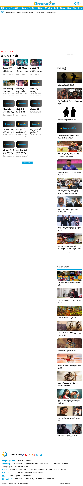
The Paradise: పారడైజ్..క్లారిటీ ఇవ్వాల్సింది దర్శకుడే (70, 102)
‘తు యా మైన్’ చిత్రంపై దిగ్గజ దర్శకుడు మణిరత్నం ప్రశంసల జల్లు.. (68, 210)
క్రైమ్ (74, 8)
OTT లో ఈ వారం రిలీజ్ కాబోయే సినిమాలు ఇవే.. (69, 284)
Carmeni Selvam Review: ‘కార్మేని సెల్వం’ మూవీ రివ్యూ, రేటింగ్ (68, 136)
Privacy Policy (29, 478)
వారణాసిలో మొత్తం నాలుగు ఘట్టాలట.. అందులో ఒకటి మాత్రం (68, 384)
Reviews (28, 472)
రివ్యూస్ (62, 8)
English (20, 460)
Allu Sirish (13, 52)
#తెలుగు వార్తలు (10, 12)
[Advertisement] (42, 32)
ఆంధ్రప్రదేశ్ (16, 8)
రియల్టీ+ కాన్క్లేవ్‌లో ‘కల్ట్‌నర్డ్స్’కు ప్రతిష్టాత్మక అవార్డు (69, 229)
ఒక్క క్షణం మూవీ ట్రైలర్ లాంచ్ (35, 131)
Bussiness (26, 475)
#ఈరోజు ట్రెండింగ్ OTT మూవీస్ (25, 12)
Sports (18, 475)
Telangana (28, 469)
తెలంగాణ (25, 8)
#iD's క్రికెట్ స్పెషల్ (51, 12)
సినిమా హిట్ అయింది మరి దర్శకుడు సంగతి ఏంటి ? (69, 366)
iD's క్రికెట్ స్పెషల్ (7, 466)
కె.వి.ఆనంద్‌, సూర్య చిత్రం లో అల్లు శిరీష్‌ (7, 111)
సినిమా (40, 8)
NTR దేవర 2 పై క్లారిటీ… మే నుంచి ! (68, 435)
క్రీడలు (69, 8)
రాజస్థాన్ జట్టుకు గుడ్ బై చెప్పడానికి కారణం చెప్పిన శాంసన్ (69, 173)
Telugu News (5, 52)
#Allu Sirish (9, 56)
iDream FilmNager (41, 463)
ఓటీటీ (56, 8)
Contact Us (40, 478)
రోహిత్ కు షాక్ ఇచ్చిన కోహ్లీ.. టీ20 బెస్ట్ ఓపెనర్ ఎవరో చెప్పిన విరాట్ (68, 155)
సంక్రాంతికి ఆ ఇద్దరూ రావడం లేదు (67, 119)
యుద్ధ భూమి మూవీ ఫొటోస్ (20, 110)
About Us (18, 478)
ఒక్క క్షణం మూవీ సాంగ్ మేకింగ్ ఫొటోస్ (22, 152)
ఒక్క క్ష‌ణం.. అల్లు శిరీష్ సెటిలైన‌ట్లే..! (8, 131)
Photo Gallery (38, 472)
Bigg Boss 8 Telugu (21, 466)
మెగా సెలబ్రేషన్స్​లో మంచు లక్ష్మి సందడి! (9, 91)
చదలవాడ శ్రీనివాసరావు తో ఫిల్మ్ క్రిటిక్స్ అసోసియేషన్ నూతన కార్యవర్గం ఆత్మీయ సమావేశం (68, 193)
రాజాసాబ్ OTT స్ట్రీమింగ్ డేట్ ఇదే (66, 350)
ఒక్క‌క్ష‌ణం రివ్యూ (35, 109)
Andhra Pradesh (16, 469)
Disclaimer (50, 478)
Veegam (68, 483)
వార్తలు (8, 8)
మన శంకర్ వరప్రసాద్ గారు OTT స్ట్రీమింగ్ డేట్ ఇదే (69, 301)
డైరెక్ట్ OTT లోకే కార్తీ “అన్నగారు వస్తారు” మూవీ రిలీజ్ (69, 402)
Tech (11, 475)
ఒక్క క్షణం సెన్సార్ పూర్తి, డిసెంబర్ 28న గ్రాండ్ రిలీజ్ (8, 152)
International (39, 469)
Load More (27, 162)
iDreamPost (28, 463)
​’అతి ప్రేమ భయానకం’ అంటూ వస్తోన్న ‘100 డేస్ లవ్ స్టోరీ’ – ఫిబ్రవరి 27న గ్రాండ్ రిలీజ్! (69, 247)
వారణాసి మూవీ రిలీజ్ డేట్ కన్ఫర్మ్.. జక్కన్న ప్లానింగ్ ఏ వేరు (69, 334)
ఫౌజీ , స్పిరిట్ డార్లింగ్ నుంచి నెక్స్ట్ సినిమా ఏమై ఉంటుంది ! (69, 419)
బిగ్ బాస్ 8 (48, 8)
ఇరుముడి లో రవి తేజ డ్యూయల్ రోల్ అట (69, 317)
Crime (56, 469)
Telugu (28, 460)
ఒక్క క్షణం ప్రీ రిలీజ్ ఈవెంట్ (21, 131)
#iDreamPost (40, 12)
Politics (63, 469)
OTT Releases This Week (59, 463)
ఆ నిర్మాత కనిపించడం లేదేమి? (66, 85)
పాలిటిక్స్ (33, 8)
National (49, 469)
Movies (19, 472)
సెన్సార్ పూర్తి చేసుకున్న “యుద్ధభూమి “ (35, 91)
